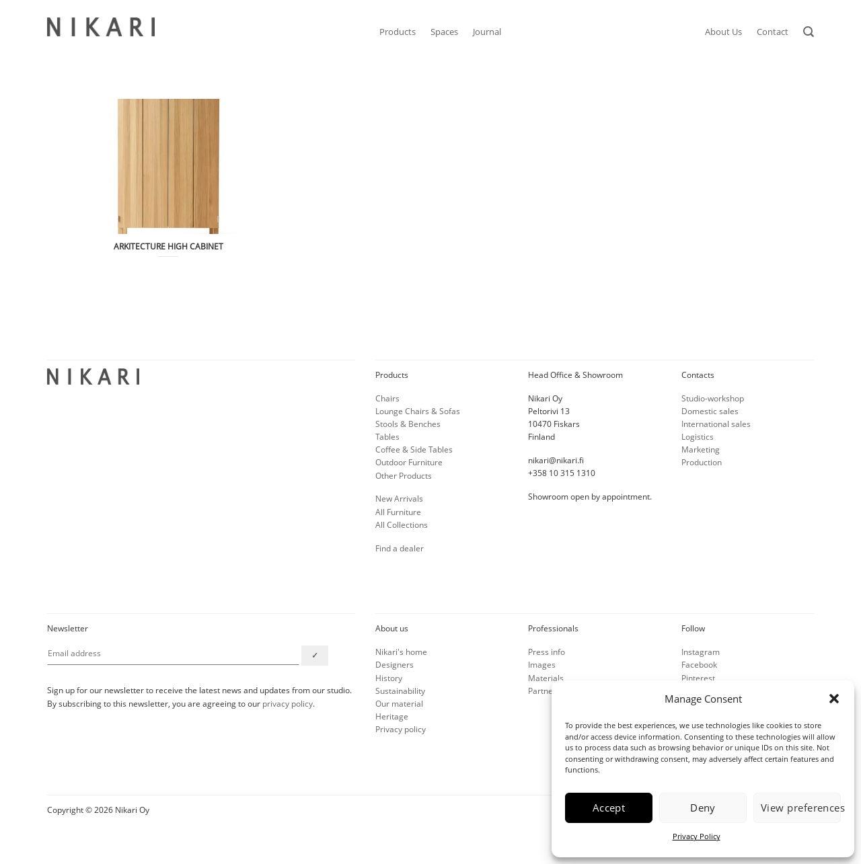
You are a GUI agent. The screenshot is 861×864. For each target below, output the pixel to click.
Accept (609, 807)
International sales (716, 424)
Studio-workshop (712, 398)
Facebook (699, 664)
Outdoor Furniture (409, 462)
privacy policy (287, 703)
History (388, 678)
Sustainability (400, 691)
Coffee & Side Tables (414, 449)
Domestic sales (710, 411)
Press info (546, 652)
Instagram (700, 652)
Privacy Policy (696, 836)
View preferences (801, 807)
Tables (387, 436)
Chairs (387, 398)
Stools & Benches (408, 424)
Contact (772, 32)
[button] (834, 698)
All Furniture (398, 512)
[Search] (808, 32)
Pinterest (698, 678)
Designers (394, 664)
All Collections (401, 525)
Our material (399, 703)
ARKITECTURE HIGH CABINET (168, 246)
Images (542, 664)
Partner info (550, 691)
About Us (723, 32)
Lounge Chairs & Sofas (417, 411)
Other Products (403, 475)
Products (397, 32)
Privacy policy (400, 729)
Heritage (391, 716)
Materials (546, 678)
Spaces (444, 32)
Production (701, 462)
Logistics (697, 436)
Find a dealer (399, 548)
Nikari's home (401, 652)
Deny (703, 807)
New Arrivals (399, 498)
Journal (487, 32)
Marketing (700, 449)
